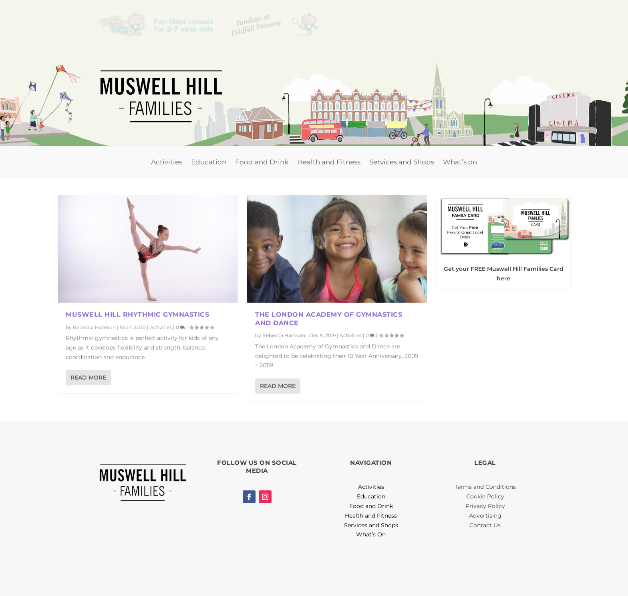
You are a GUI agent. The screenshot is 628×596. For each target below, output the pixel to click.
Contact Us (485, 525)
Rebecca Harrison (94, 327)
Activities (166, 162)
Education (208, 162)
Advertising (485, 515)
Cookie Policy (485, 496)
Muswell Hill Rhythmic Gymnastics (137, 314)
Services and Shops (401, 162)
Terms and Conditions (485, 486)
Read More (88, 377)
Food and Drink (261, 162)
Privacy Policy (485, 506)
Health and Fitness (328, 162)
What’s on (460, 162)
